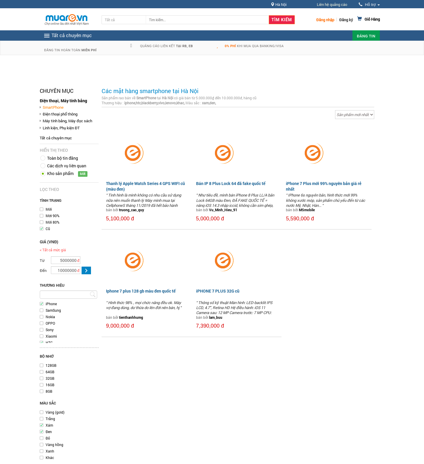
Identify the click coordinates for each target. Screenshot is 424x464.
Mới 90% (52, 215)
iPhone (51, 303)
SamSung (53, 310)
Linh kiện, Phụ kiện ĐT (61, 128)
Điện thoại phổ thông (60, 114)
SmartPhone (53, 107)
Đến (43, 270)
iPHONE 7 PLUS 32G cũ (217, 291)
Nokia (50, 316)
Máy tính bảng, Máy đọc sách (67, 120)
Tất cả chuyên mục (56, 138)
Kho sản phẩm (60, 173)
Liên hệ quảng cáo (332, 4)
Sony (50, 329)
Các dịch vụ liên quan (66, 166)
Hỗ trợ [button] (369, 4)
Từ (42, 260)
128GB (51, 365)
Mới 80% (52, 222)
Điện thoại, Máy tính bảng (63, 100)
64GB (50, 371)
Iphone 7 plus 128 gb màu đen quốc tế (140, 291)
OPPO (50, 323)
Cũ (48, 228)
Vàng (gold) (55, 412)
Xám (49, 425)
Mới (49, 209)
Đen (49, 431)
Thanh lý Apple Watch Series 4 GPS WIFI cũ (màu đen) (145, 186)
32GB (50, 378)
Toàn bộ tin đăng (62, 158)
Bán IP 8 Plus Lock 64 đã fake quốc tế (230, 183)
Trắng (50, 418)
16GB (50, 384)
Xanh (50, 451)
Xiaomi (51, 336)
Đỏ (48, 438)
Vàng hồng (54, 444)
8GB (49, 391)
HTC (49, 342)
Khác (50, 457)
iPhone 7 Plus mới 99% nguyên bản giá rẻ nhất (323, 186)
